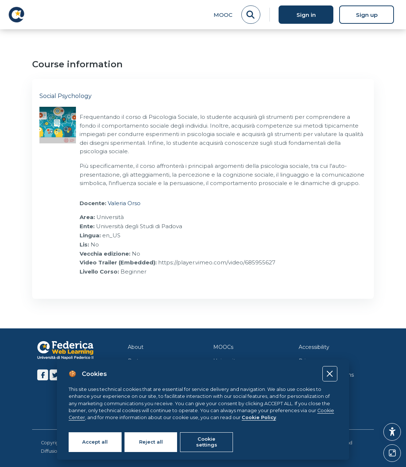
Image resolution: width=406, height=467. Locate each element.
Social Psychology (65, 96)
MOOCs (223, 347)
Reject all (151, 442)
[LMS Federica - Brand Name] (16, 14)
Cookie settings (206, 442)
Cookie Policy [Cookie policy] (259, 417)
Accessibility (314, 347)
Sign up (367, 14)
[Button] (392, 453)
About (135, 347)
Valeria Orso (124, 203)
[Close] (329, 373)
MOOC (223, 14)
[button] (392, 432)
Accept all (95, 442)
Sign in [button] (306, 14)
